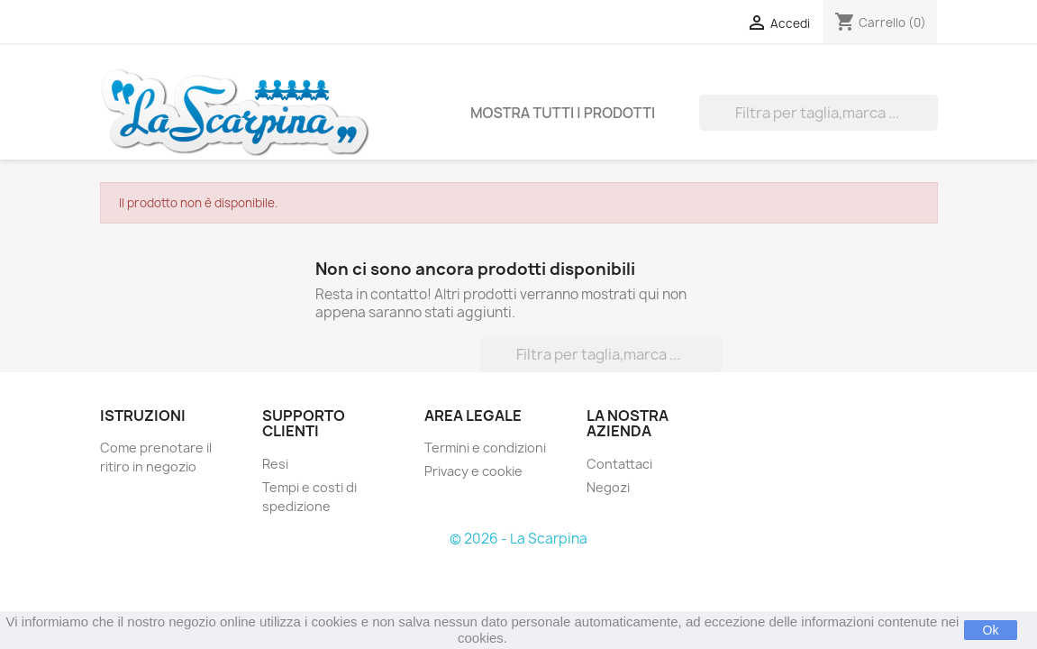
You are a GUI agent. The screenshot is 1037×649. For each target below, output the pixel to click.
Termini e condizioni (485, 447)
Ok (991, 630)
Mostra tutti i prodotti (562, 113)
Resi (275, 463)
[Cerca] (818, 113)
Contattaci (619, 463)
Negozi (608, 487)
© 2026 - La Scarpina (518, 538)
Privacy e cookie (473, 471)
